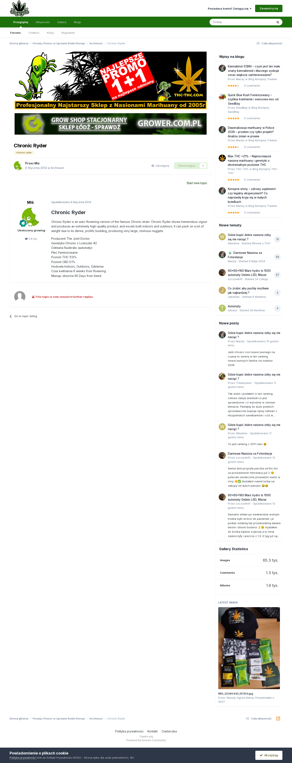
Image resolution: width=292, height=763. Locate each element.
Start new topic (197, 183)
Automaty (234, 306)
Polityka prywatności (129, 731)
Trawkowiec (244, 383)
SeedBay (241, 107)
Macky (240, 79)
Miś (37, 163)
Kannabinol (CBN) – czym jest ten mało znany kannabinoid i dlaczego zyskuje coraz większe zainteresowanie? (254, 71)
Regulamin (68, 32)
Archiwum (57, 168)
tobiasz (232, 310)
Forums (15, 32)
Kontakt (152, 731)
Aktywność (43, 22)
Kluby (50, 32)
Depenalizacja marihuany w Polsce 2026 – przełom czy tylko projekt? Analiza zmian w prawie (251, 132)
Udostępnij (160, 165)
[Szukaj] (231, 22)
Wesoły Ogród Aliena (240, 697)
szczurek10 (235, 279)
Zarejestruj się (269, 8)
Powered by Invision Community (146, 740)
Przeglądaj (20, 23)
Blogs (77, 22)
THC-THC (242, 169)
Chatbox (33, 32)
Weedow (233, 243)
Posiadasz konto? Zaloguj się (229, 8)
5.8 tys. (31, 238)
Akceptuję (269, 755)
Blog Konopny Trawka (262, 79)
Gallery (61, 22)
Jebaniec (234, 296)
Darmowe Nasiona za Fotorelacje (250, 453)
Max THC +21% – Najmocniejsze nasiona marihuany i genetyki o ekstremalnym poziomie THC (249, 160)
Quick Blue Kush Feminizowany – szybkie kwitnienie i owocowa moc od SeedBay (253, 99)
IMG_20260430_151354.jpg (235, 693)
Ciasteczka (169, 731)
